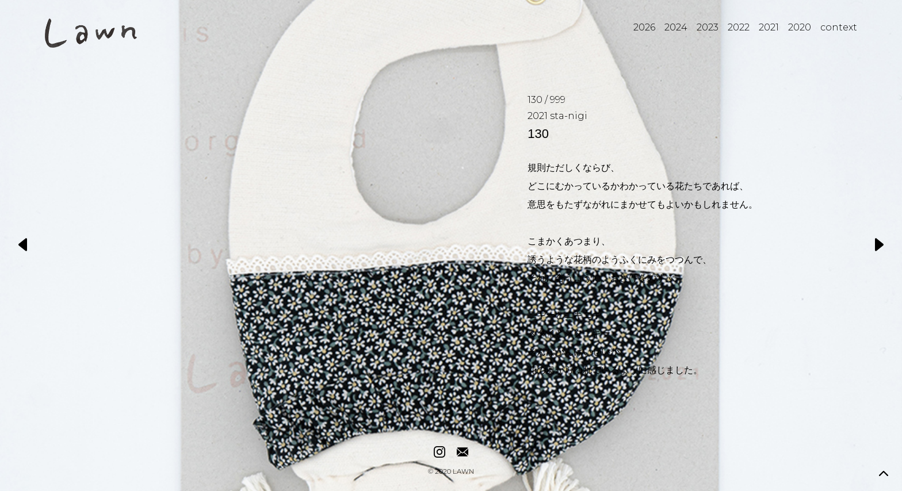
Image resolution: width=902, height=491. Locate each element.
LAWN (463, 472)
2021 (769, 27)
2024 (675, 27)
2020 (799, 27)
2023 (707, 27)
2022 (739, 27)
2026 (644, 27)
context (838, 27)
